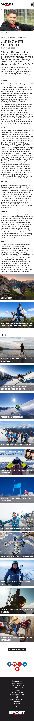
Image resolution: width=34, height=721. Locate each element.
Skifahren (22, 38)
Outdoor (11, 38)
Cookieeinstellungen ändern (17, 687)
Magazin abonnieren (17, 681)
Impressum (17, 703)
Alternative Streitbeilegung (17, 699)
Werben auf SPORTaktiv (17, 692)
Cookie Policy (17, 690)
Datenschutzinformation (17, 685)
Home (3, 38)
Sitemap (17, 705)
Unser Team (17, 701)
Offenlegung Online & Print (17, 694)
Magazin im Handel (17, 683)
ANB (17, 696)
